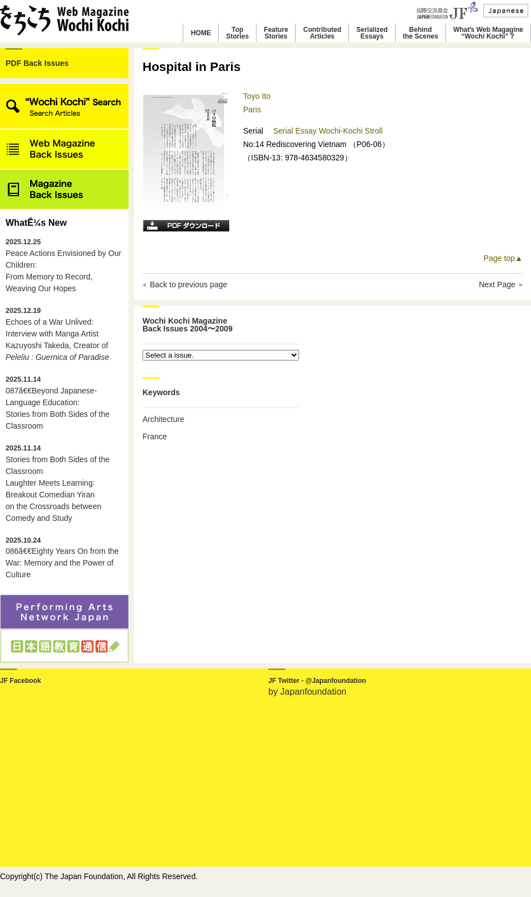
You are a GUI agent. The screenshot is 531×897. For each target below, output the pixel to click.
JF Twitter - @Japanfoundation (317, 681)
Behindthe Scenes (420, 33)
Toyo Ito (257, 96)
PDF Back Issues (37, 63)
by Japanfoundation (307, 691)
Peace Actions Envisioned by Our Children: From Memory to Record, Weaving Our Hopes (63, 265)
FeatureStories (276, 33)
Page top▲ (503, 258)
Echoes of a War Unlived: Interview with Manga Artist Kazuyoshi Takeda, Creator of (57, 334)
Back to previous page (188, 284)
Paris (252, 109)
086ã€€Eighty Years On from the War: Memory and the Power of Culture (62, 558)
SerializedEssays (371, 33)
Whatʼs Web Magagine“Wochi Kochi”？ (488, 33)
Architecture (163, 419)
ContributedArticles (322, 33)
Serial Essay (296, 130)
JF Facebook (20, 681)
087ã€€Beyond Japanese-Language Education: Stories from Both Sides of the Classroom (58, 403)
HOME (201, 33)
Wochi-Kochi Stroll (350, 130)
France (155, 436)
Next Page (497, 284)
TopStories (237, 33)
